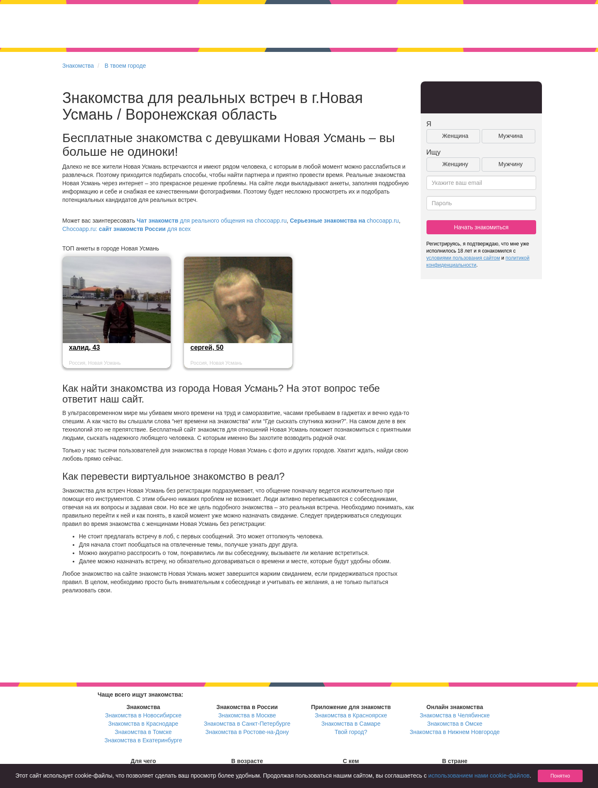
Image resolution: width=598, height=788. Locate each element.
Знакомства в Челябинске (455, 715)
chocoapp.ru (344, 220)
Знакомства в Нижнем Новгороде (455, 732)
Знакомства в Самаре (350, 723)
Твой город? (351, 732)
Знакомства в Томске (143, 732)
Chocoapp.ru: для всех (126, 229)
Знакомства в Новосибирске (143, 715)
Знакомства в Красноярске (351, 715)
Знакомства (78, 65)
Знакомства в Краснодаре (143, 723)
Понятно (560, 776)
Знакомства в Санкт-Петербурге (247, 723)
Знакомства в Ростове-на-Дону (247, 732)
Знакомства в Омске (455, 723)
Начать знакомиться (481, 227)
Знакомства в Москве (247, 715)
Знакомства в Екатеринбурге (143, 740)
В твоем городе (125, 65)
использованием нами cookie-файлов (478, 775)
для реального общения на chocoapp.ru (212, 220)
